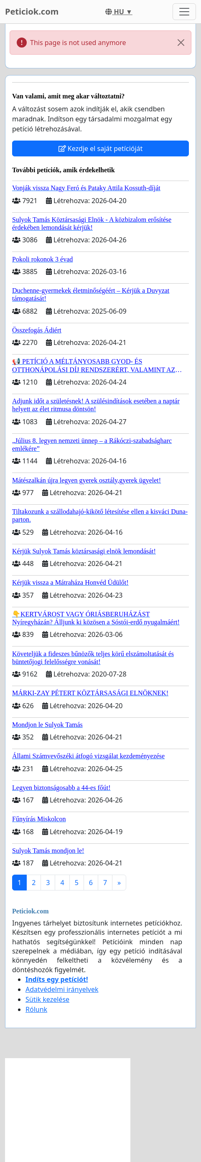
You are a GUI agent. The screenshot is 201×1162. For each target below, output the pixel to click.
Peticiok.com (32, 11)
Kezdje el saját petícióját (101, 148)
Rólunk (36, 1009)
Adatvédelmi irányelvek (62, 989)
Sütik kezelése (47, 999)
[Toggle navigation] (184, 11)
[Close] (181, 42)
